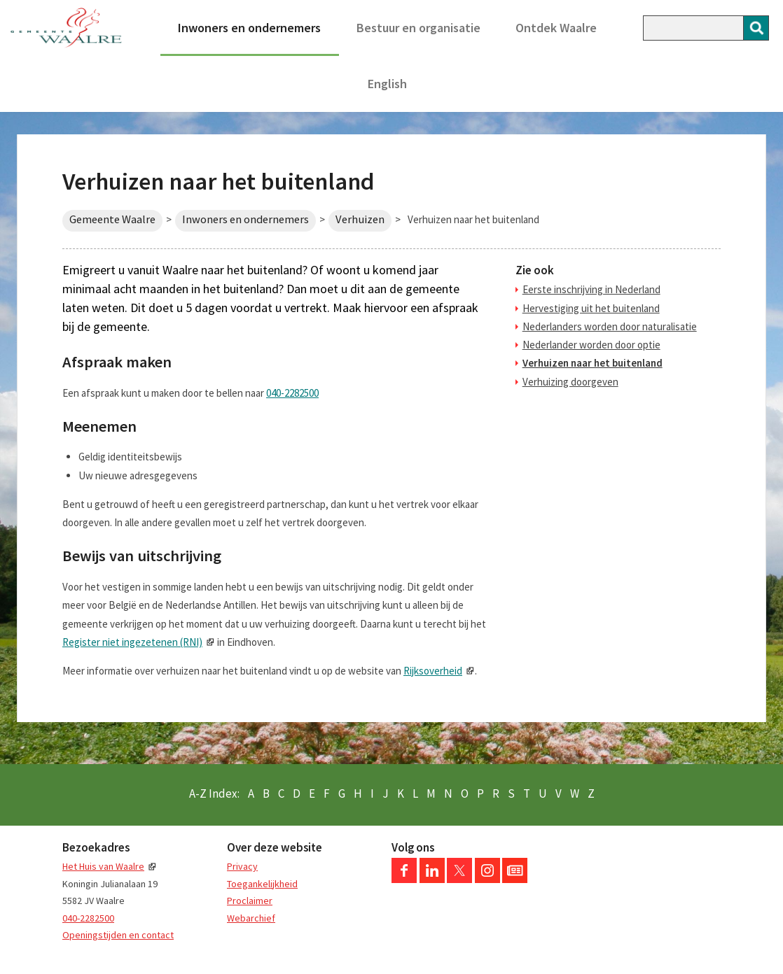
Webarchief (251, 918)
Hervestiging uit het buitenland (591, 308)
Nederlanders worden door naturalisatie (609, 326)
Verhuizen (359, 219)
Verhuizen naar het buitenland (592, 362)
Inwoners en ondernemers (249, 28)
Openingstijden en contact (118, 935)
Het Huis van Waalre (103, 866)
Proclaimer (249, 900)
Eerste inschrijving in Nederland (591, 289)
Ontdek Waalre (556, 28)
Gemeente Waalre (112, 219)
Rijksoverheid (432, 670)
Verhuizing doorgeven (570, 381)
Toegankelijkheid (262, 883)
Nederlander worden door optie (591, 344)
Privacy (242, 866)
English (387, 84)
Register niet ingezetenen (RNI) (132, 642)
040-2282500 (292, 393)
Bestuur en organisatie (418, 28)
